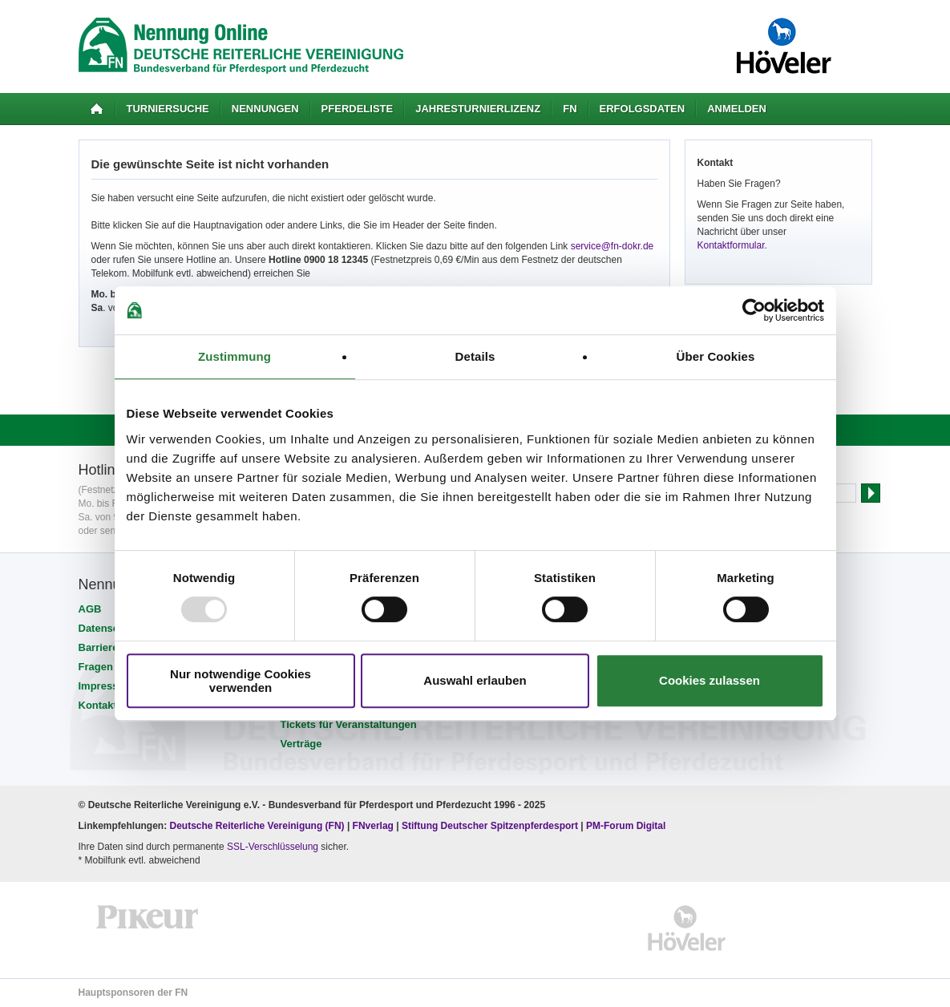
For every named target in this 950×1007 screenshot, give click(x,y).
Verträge (301, 744)
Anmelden (736, 109)
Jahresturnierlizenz (477, 109)
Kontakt (98, 705)
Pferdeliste (357, 109)
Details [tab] (475, 356)
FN (569, 109)
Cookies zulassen (709, 680)
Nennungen (265, 109)
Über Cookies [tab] (716, 356)
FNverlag (375, 825)
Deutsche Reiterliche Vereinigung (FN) (257, 825)
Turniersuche (168, 109)
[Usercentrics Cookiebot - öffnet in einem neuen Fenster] (754, 310)
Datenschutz (109, 628)
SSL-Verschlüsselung (272, 846)
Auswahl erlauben (474, 680)
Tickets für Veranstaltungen (349, 724)
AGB (90, 609)
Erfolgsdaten (642, 109)
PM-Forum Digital (625, 825)
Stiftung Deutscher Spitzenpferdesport (490, 825)
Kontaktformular (731, 245)
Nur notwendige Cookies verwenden (240, 680)
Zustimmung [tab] (234, 356)
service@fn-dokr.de (612, 246)
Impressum (106, 686)
